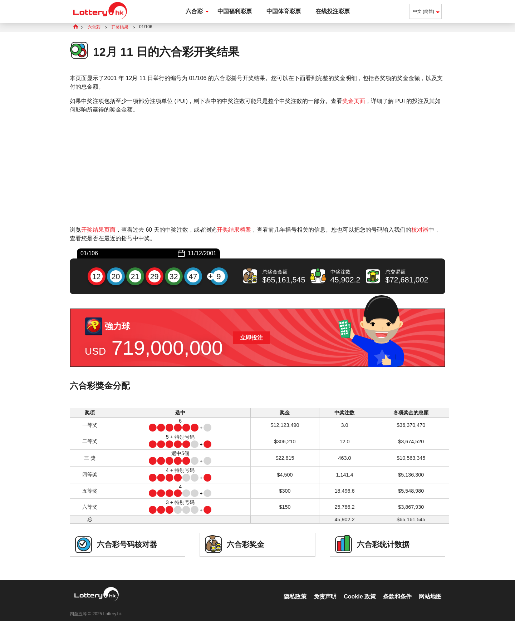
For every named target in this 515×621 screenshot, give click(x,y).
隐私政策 (295, 589)
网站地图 (430, 589)
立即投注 (251, 338)
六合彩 (194, 11)
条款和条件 (397, 589)
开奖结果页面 (98, 230)
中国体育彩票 (283, 11)
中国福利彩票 (234, 11)
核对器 (419, 230)
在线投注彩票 (332, 11)
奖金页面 (353, 101)
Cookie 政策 (360, 589)
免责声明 (325, 589)
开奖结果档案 (234, 230)
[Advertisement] (257, 170)
